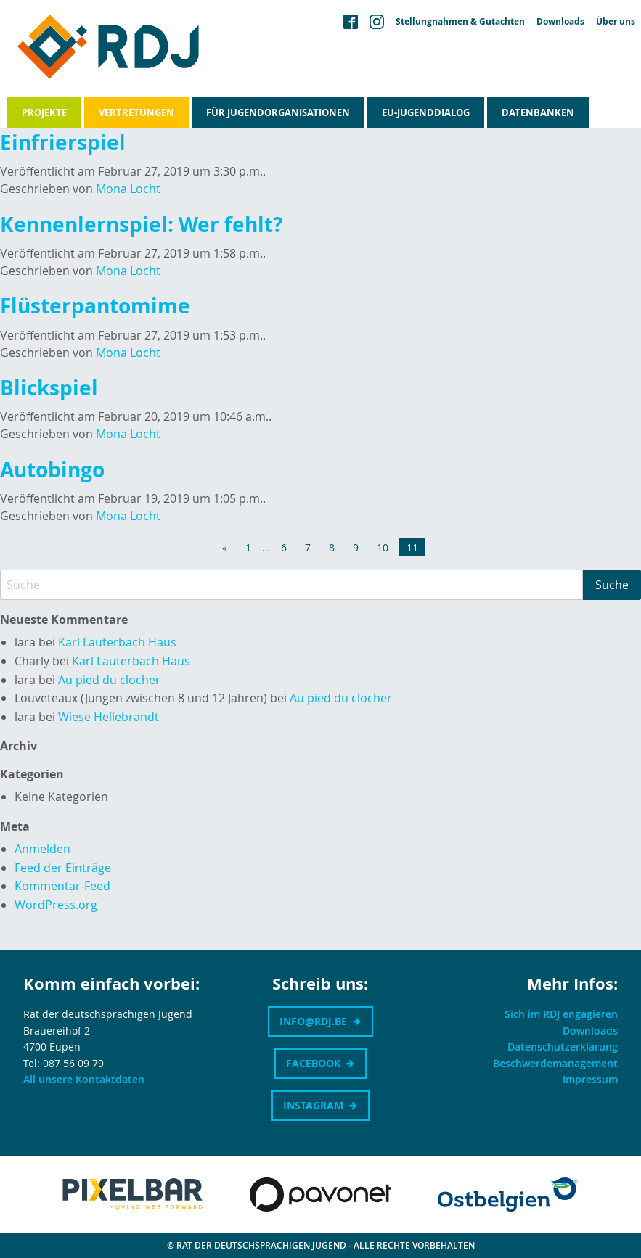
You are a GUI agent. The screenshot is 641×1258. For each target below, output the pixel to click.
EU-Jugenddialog (426, 112)
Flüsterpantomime (95, 306)
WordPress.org (56, 905)
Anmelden (42, 849)
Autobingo (52, 470)
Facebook (313, 1063)
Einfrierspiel (63, 142)
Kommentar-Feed (62, 886)
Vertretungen (136, 112)
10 (382, 547)
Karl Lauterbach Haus (117, 642)
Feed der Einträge (63, 868)
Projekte (44, 112)
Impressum (590, 1079)
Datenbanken (538, 112)
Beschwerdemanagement (555, 1063)
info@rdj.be (313, 1021)
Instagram (313, 1105)
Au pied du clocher (109, 680)
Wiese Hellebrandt (108, 717)
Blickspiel (49, 388)
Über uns (615, 21)
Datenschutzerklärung (562, 1046)
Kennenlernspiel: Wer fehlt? (141, 224)
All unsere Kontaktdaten (83, 1079)
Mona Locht (128, 189)
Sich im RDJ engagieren (561, 1014)
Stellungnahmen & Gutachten (460, 21)
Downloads (560, 21)
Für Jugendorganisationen (278, 112)
